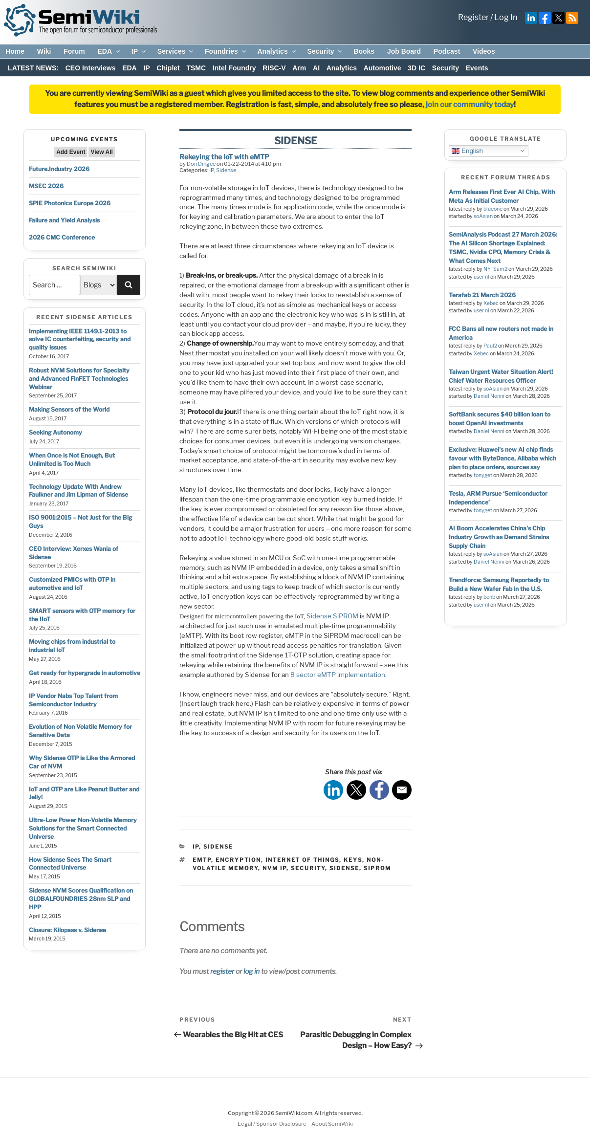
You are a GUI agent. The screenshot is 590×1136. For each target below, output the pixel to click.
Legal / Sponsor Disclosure (272, 1123)
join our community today (470, 104)
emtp (202, 859)
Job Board (404, 51)
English (467, 150)
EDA (109, 51)
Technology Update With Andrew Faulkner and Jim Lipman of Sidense (78, 491)
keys (353, 859)
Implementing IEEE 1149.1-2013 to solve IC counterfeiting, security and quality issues (80, 339)
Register (473, 17)
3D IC (416, 68)
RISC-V (273, 68)
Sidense (226, 170)
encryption (238, 859)
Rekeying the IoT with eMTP (224, 157)
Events (477, 68)
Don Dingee (201, 163)
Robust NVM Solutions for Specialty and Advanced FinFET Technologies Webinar (79, 379)
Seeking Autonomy (55, 432)
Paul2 (490, 346)
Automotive (382, 68)
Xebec (491, 303)
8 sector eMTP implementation (337, 674)
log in (251, 971)
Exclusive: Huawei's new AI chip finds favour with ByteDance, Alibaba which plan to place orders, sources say (502, 458)
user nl (481, 277)
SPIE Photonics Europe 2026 (69, 203)
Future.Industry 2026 (59, 169)
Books (363, 51)
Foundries (226, 51)
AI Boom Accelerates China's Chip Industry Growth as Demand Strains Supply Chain (499, 536)
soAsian (483, 216)
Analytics (277, 51)
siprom (377, 868)
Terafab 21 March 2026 (482, 295)
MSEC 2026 (46, 186)
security (308, 868)
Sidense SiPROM (332, 616)
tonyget (483, 475)
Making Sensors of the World (69, 409)
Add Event (70, 152)
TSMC (196, 68)
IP (139, 51)
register (222, 971)
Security (325, 51)
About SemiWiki (332, 1123)
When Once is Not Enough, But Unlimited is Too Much (72, 459)
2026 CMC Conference (62, 237)
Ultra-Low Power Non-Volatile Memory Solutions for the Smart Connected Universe (83, 828)
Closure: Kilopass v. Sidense (67, 930)
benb (489, 597)
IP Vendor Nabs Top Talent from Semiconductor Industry (73, 700)
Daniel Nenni (489, 396)
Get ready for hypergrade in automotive (84, 673)
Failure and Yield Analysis (64, 220)
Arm (299, 68)
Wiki (44, 51)
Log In (505, 17)
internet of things (302, 859)
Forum (74, 51)
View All (101, 152)
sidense (344, 868)
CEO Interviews (91, 68)
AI (316, 68)
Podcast (447, 51)
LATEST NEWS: (33, 68)
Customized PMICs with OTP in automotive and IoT (72, 583)
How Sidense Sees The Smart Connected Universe (70, 864)
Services (176, 51)
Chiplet (167, 68)
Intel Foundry (234, 68)
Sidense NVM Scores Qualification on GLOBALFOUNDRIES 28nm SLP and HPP (81, 899)
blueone (493, 209)
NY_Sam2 (495, 269)
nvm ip (274, 868)
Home (14, 51)
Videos (484, 51)
